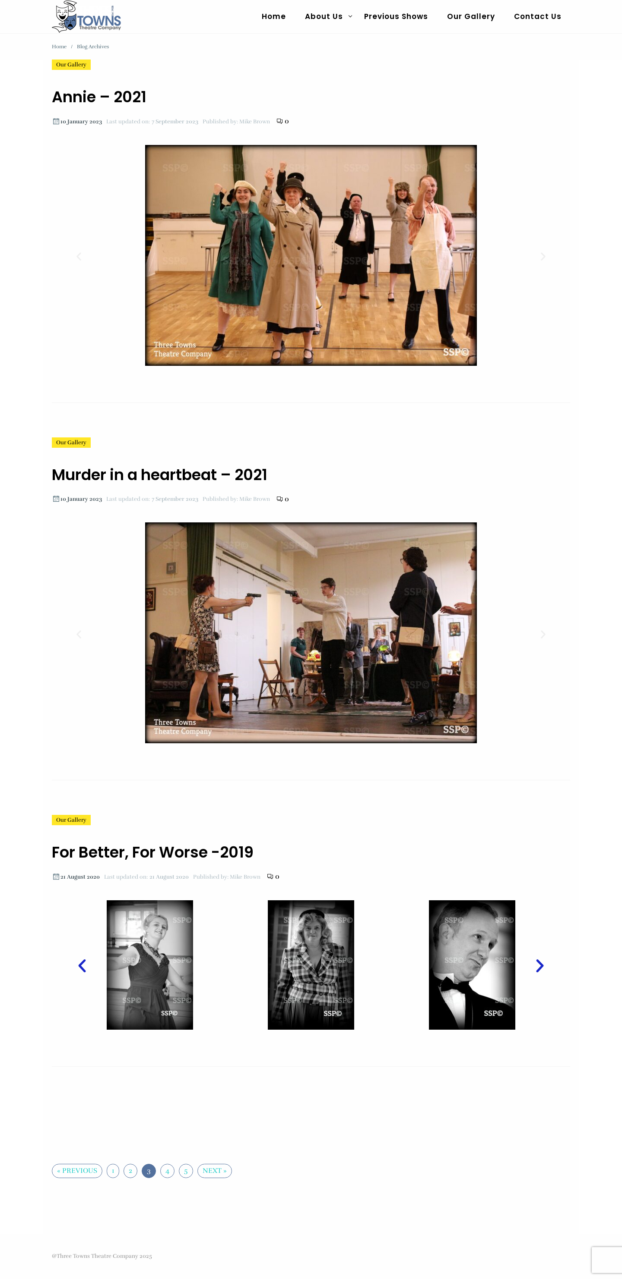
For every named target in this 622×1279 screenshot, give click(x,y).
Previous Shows (396, 16)
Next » (215, 1170)
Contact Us (538, 16)
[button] (78, 256)
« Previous (77, 1170)
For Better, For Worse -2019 (153, 852)
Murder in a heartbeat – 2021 (159, 474)
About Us (324, 16)
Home (274, 16)
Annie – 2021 (99, 96)
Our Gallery (471, 16)
